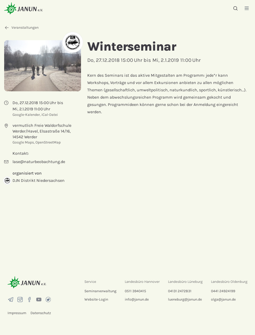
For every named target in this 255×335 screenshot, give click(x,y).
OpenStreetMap (48, 142)
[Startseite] (23, 8)
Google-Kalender (26, 114)
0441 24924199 (223, 291)
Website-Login (96, 299)
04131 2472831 (179, 291)
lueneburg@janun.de (185, 299)
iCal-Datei (49, 114)
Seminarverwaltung (100, 291)
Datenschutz (40, 313)
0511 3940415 (135, 291)
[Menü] (246, 8)
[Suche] (235, 8)
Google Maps (23, 142)
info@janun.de (137, 299)
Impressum (17, 313)
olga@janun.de (223, 299)
